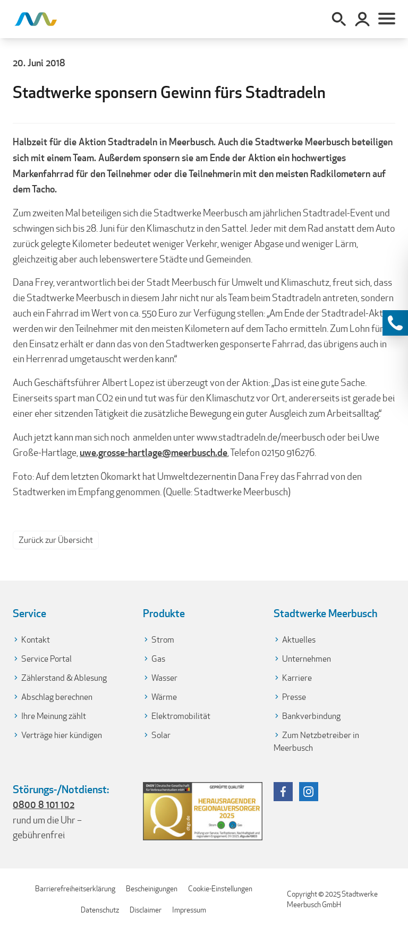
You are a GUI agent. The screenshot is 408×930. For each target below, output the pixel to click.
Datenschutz (100, 910)
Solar (161, 735)
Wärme (164, 697)
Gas (158, 658)
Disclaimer (146, 910)
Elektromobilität (180, 716)
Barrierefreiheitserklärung (75, 888)
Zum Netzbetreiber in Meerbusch (316, 741)
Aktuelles (299, 639)
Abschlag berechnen (56, 697)
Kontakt (35, 639)
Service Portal (46, 658)
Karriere (297, 677)
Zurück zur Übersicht (56, 540)
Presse (294, 697)
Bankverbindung (311, 716)
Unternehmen (306, 658)
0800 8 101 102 (43, 804)
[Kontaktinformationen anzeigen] (395, 323)
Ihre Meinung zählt (53, 716)
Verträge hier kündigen (61, 735)
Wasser (164, 677)
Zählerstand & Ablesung (64, 677)
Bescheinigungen (151, 888)
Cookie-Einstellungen (220, 888)
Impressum (189, 910)
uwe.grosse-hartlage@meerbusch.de (153, 452)
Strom (162, 639)
